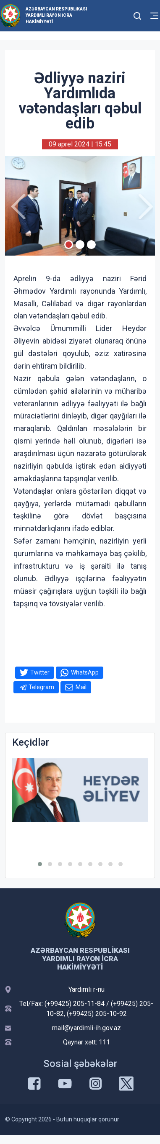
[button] (40, 864)
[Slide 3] (91, 244)
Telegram (41, 687)
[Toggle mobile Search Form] (137, 14)
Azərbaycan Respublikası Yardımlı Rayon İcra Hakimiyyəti (56, 15)
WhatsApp (85, 672)
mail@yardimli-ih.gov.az (86, 1028)
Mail (81, 687)
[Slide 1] (68, 244)
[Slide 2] (80, 244)
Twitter (40, 672)
